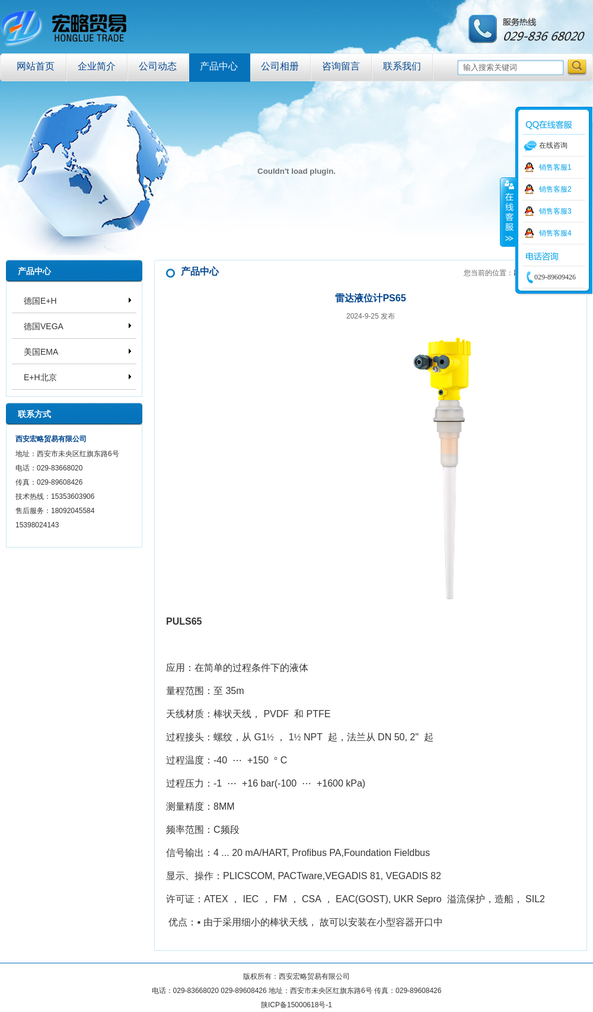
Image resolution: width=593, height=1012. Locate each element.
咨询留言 (341, 66)
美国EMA (41, 352)
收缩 (508, 212)
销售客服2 (555, 189)
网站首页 (36, 66)
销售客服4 (555, 233)
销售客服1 (555, 167)
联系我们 (402, 66)
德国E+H (40, 300)
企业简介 (97, 66)
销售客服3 (555, 211)
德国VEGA (43, 326)
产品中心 (219, 66)
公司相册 (280, 66)
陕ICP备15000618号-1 (296, 1005)
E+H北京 (40, 377)
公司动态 (158, 66)
